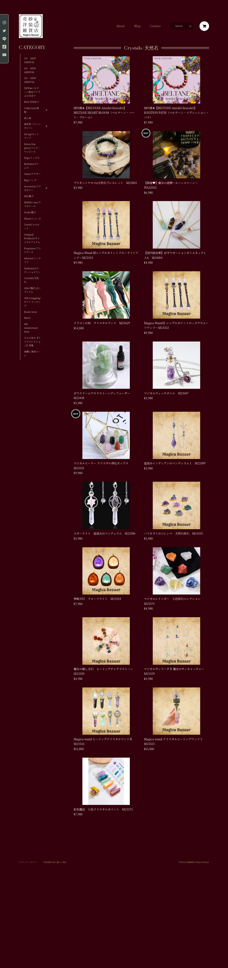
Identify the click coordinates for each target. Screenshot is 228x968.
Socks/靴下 (30, 212)
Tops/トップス (32, 158)
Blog (137, 26)
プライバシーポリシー (28, 862)
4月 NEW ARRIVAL (30, 70)
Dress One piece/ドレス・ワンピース (32, 147)
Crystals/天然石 (31, 279)
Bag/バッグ (30, 180)
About (120, 26)
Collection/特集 (31, 110)
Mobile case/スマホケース (32, 204)
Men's (27, 317)
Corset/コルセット (31, 226)
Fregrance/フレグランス (32, 250)
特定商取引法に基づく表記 (55, 862)
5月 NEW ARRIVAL (30, 60)
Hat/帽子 (29, 196)
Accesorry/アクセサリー (32, 188)
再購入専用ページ (32, 353)
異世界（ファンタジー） (32, 126)
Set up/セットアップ (31, 136)
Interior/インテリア (32, 260)
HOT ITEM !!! (31, 102)
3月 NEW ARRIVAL (30, 80)
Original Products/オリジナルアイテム (32, 238)
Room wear (30, 311)
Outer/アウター (32, 174)
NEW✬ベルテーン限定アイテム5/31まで (32, 91)
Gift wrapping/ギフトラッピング (32, 301)
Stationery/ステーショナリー (32, 270)
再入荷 (27, 118)
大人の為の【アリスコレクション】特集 (32, 341)
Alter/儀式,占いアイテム (32, 289)
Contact (155, 26)
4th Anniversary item (31, 327)
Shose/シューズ (32, 218)
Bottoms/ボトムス (31, 165)
